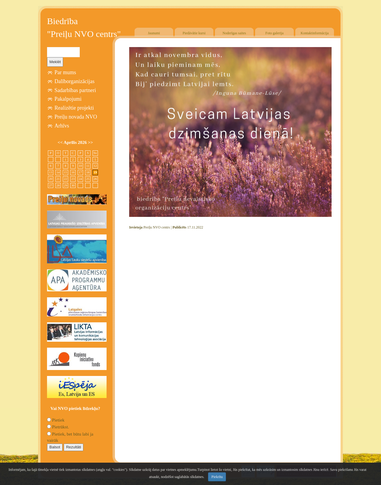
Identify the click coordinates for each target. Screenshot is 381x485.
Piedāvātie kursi (194, 33)
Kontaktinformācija (315, 33)
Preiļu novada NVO (75, 117)
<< (61, 142)
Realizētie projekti (74, 108)
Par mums (65, 72)
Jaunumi (154, 33)
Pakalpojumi (68, 99)
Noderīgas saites (234, 33)
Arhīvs (61, 126)
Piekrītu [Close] (217, 480)
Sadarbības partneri (75, 90)
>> (90, 142)
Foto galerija (275, 33)
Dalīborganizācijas (74, 81)
